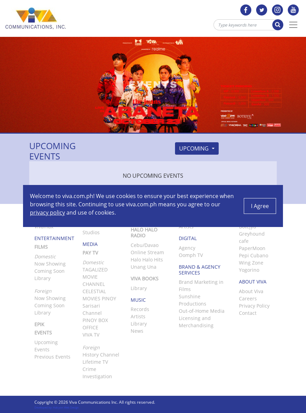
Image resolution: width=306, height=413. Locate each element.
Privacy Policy (254, 305)
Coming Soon (49, 271)
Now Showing (50, 263)
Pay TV (90, 252)
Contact (247, 313)
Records (140, 309)
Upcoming (194, 148)
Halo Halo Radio (144, 232)
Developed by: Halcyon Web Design (56, 407)
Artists (138, 316)
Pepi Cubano (253, 255)
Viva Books (145, 278)
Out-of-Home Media (202, 311)
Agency (187, 248)
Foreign (91, 347)
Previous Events (52, 356)
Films (41, 247)
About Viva (251, 291)
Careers (248, 298)
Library (42, 278)
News (137, 331)
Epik (39, 324)
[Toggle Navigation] (293, 24)
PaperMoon (252, 248)
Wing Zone (251, 262)
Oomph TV (191, 255)
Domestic (93, 262)
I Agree (260, 206)
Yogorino (249, 270)
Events (43, 332)
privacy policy (47, 212)
